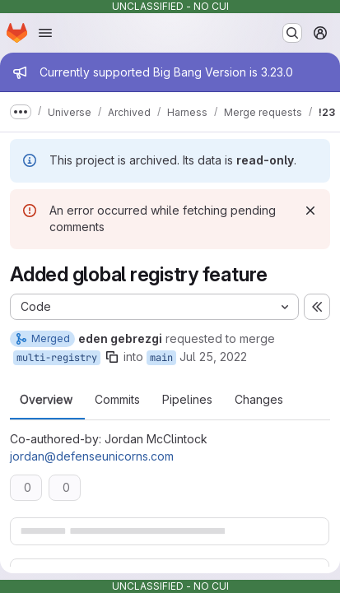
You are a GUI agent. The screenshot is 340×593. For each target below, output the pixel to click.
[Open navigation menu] (45, 33)
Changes (259, 399)
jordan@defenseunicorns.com (92, 456)
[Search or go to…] (292, 33)
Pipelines (187, 399)
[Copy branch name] (112, 357)
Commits (117, 399)
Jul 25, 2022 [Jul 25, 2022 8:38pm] (213, 357)
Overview (46, 399)
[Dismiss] (310, 210)
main (161, 357)
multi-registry (56, 357)
